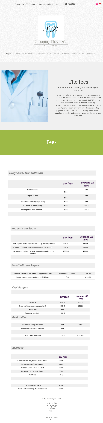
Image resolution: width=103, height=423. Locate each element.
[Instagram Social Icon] (97, 4)
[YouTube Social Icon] (100, 4)
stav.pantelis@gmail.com (48, 4)
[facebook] (94, 4)
